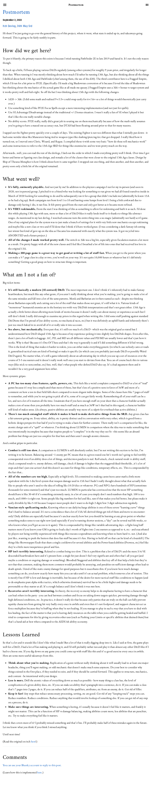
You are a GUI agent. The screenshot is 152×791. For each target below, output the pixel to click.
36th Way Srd (24, 26)
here (33, 741)
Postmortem (16, 12)
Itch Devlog (9, 26)
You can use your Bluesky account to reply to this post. (32, 765)
